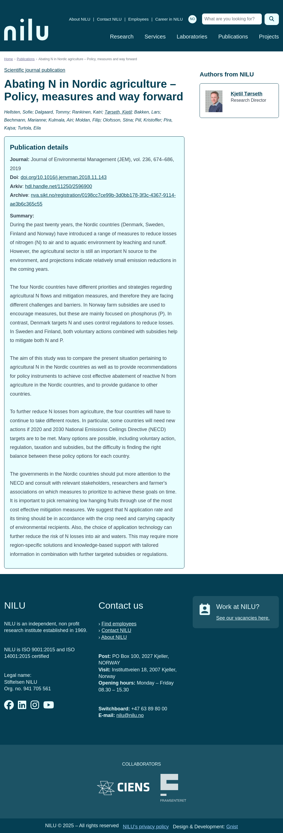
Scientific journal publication (34, 70)
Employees (138, 19)
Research (122, 37)
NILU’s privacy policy (146, 826)
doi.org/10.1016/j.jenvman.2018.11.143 (64, 177)
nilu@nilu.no (130, 715)
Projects (269, 37)
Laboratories (192, 37)
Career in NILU (169, 19)
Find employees (119, 624)
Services (155, 37)
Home (8, 59)
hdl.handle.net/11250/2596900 (58, 186)
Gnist (232, 826)
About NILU (79, 19)
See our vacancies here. (243, 618)
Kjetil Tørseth (246, 93)
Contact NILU (109, 19)
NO (192, 19)
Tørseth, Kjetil (118, 112)
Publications (233, 37)
